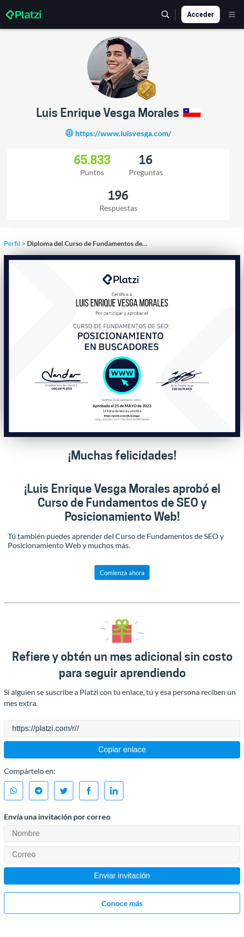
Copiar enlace (122, 749)
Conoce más (122, 903)
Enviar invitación (122, 876)
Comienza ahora (122, 573)
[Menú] (232, 14)
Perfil (12, 243)
